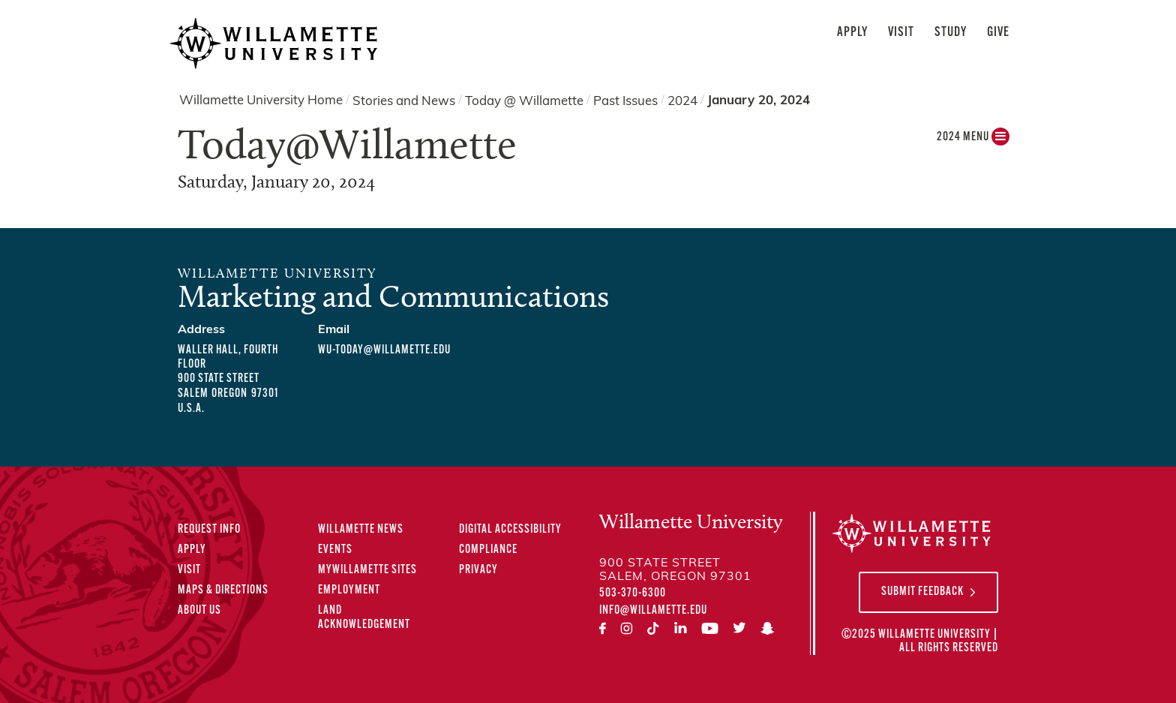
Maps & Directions (223, 590)
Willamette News (361, 530)
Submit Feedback (922, 592)
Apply (852, 33)
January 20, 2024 (758, 101)
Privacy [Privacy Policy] (478, 570)
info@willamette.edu (653, 611)
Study (950, 33)
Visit (901, 33)
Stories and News (403, 101)
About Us (199, 611)
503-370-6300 (632, 593)
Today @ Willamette (524, 101)
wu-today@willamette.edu (384, 350)
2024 (683, 101)
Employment (349, 590)
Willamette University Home (261, 101)
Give (998, 33)
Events (335, 550)
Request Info (209, 530)
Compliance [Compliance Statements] (488, 550)
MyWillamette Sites (367, 570)
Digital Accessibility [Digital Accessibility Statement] (510, 530)
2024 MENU (973, 141)
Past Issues (625, 101)
